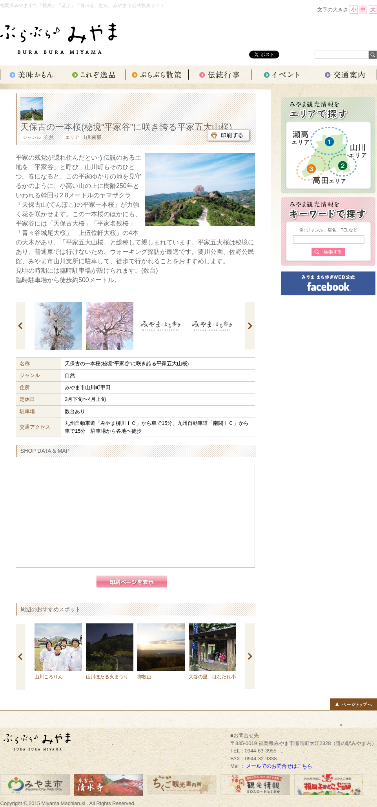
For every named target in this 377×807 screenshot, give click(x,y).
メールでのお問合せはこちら (279, 766)
